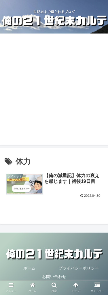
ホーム (29, 268)
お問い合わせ (54, 276)
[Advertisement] (54, 90)
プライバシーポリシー (78, 268)
